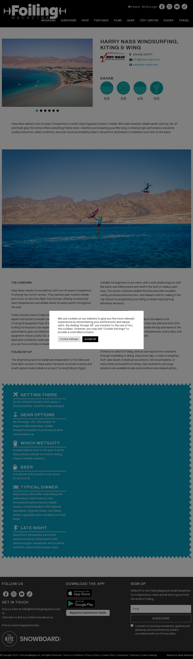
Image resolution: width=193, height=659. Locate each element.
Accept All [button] (90, 339)
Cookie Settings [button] (69, 339)
